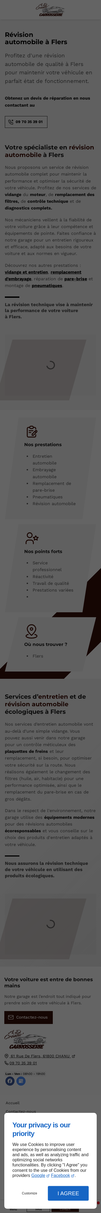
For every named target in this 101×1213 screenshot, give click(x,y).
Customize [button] (29, 1193)
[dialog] (50, 1161)
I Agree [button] (68, 1193)
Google (38, 1175)
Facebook (60, 1175)
